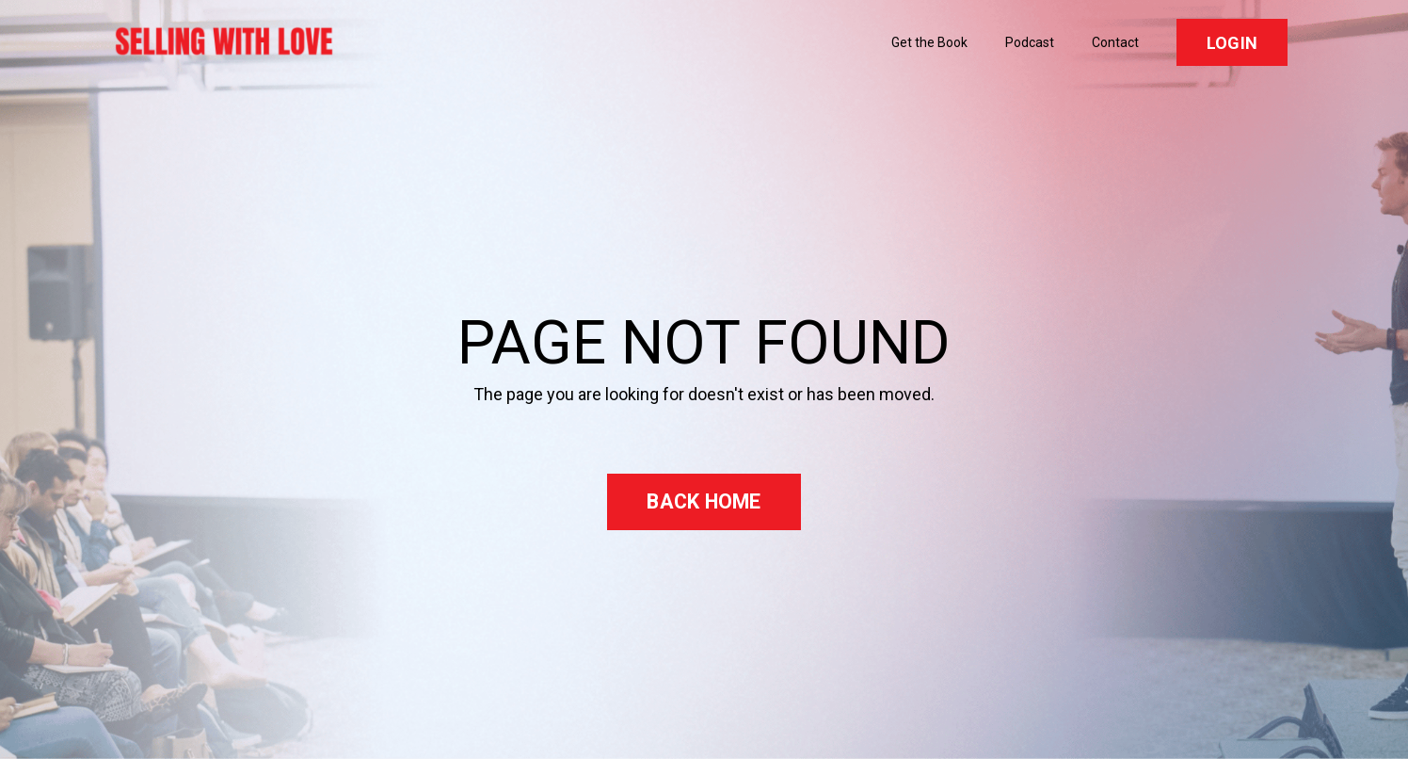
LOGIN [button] (1232, 43)
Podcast (1029, 42)
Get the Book (929, 42)
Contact (1115, 42)
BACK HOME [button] (703, 501)
